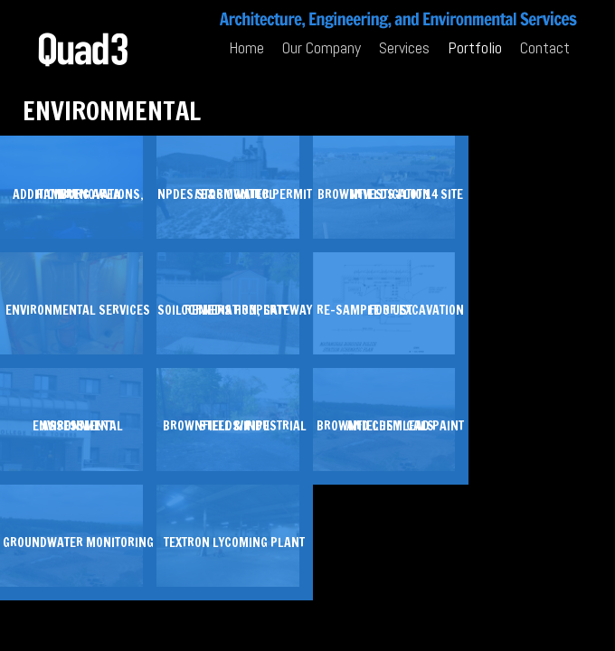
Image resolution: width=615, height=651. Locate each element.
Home (246, 47)
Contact (545, 47)
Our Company (321, 47)
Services (404, 47)
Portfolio (475, 47)
